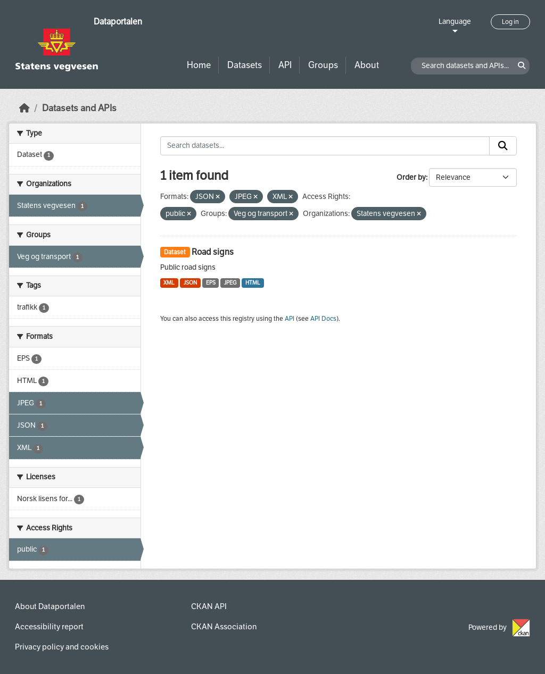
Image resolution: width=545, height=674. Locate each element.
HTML (252, 282)
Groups (323, 65)
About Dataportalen (50, 606)
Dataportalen (118, 21)
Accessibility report (49, 626)
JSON (190, 282)
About (366, 65)
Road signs (213, 252)
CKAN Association (224, 626)
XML (169, 282)
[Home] (24, 108)
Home (199, 65)
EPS (211, 282)
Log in (510, 22)
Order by (411, 177)
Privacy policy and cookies (62, 647)
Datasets (244, 65)
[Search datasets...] (325, 145)
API (285, 65)
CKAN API (209, 606)
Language (455, 21)
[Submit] (503, 145)
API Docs (323, 318)
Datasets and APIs (79, 108)
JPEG (230, 282)
